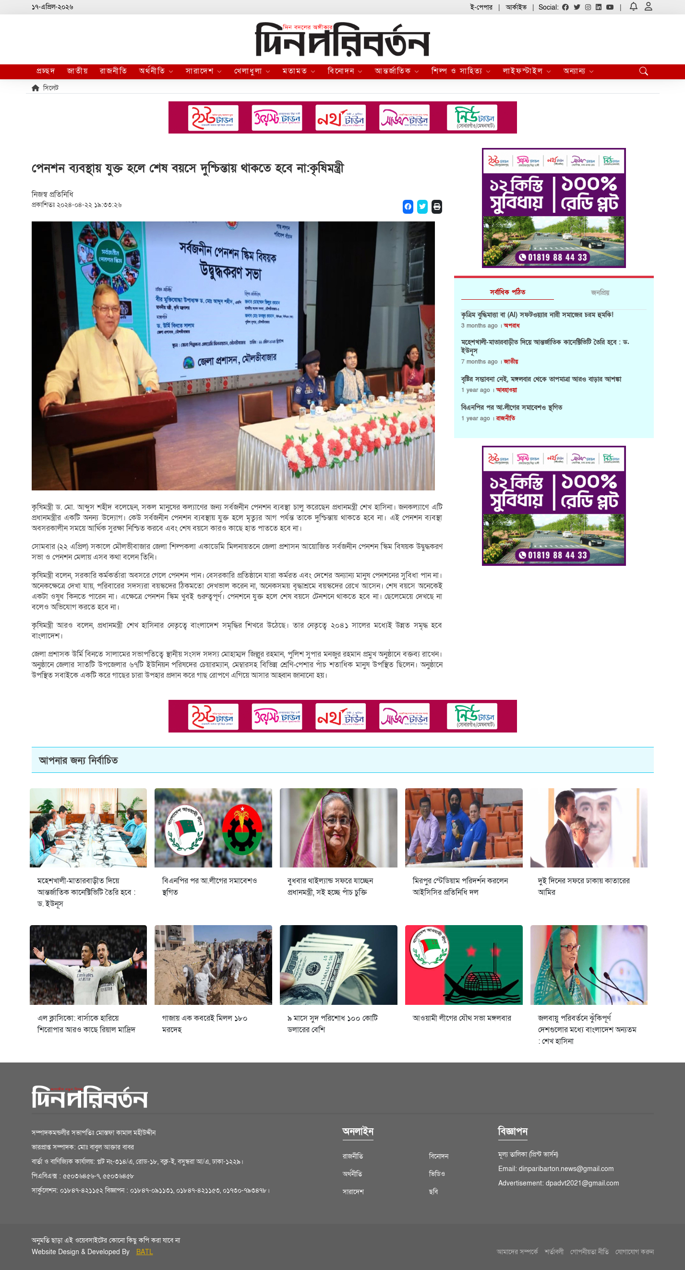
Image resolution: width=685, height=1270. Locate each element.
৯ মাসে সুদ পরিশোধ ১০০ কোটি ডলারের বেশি (333, 1024)
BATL (144, 1252)
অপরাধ (511, 326)
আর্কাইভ (516, 7)
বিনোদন (345, 71)
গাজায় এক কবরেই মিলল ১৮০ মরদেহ (205, 1024)
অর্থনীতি (156, 71)
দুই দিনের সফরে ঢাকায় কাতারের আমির (584, 887)
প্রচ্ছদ (46, 71)
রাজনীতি (114, 71)
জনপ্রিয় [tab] (600, 292)
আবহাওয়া (506, 390)
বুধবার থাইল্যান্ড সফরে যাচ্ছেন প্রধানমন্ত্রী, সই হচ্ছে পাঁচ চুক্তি (330, 887)
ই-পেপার (481, 7)
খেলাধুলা (252, 71)
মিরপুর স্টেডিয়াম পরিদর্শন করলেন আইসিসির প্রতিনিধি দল (460, 887)
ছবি (433, 1192)
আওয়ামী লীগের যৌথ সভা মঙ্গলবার (462, 1018)
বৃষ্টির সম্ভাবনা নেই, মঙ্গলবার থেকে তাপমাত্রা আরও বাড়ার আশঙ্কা (541, 379)
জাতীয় (77, 71)
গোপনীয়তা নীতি (589, 1252)
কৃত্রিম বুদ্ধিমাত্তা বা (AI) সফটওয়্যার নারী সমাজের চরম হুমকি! (537, 315)
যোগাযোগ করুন (634, 1252)
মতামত (299, 71)
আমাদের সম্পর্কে (517, 1252)
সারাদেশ (204, 71)
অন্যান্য (579, 71)
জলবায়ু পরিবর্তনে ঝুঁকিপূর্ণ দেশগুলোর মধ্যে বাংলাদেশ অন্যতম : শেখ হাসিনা (587, 1030)
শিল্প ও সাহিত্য (462, 71)
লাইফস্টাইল (527, 71)
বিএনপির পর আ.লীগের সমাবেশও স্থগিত (511, 407)
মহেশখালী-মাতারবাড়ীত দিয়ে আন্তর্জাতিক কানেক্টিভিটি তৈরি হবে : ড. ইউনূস (545, 346)
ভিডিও (437, 1174)
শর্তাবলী (554, 1252)
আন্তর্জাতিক (397, 71)
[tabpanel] (554, 370)
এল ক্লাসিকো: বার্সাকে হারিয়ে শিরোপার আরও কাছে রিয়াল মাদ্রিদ (86, 1024)
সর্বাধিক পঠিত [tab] (507, 292)
